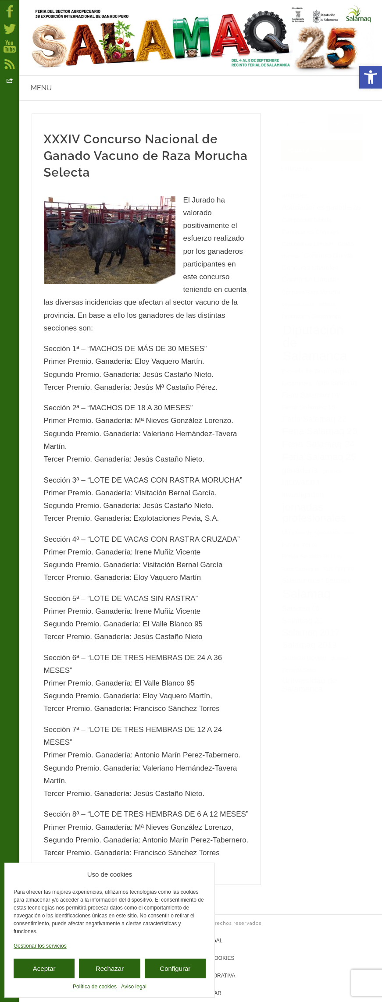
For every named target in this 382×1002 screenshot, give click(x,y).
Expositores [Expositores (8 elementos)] (296, 383)
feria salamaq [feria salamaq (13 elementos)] (336, 383)
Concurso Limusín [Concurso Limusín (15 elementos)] (310, 279)
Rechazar (110, 968)
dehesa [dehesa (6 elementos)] (327, 304)
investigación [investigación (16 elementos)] (303, 494)
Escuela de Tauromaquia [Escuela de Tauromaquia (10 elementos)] (316, 371)
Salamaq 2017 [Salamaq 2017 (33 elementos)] (310, 632)
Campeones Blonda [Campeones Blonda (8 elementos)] (306, 220)
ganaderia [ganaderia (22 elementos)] (300, 470)
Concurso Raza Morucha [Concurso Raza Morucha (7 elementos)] (311, 292)
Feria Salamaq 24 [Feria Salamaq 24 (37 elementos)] (318, 444)
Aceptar (44, 968)
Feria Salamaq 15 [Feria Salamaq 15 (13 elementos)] (309, 407)
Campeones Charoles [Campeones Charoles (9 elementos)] (310, 231)
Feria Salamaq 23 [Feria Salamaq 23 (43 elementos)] (319, 431)
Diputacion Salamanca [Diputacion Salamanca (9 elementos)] (311, 316)
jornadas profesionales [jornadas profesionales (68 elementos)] (314, 512)
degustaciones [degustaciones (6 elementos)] (298, 304)
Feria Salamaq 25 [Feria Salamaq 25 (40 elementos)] (319, 457)
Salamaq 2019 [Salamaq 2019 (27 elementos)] (309, 645)
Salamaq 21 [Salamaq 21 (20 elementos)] (302, 620)
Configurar (175, 968)
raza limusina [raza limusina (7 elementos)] (339, 569)
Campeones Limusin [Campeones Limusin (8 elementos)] (307, 244)
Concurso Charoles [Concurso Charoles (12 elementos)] (310, 267)
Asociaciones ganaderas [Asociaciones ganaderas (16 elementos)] (321, 207)
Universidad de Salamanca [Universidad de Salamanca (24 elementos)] (309, 684)
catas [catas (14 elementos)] (346, 243)
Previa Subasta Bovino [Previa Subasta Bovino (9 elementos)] (312, 556)
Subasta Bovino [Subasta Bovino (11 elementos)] (304, 657)
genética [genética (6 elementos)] (332, 471)
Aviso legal (133, 987)
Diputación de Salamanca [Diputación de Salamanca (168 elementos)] (315, 343)
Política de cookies (95, 987)
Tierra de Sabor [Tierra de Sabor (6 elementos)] (299, 670)
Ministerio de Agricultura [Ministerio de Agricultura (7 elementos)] (310, 532)
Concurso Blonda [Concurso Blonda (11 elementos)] (328, 255)
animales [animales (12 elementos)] (295, 195)
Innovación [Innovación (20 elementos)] (300, 482)
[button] (370, 77)
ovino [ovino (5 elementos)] (348, 532)
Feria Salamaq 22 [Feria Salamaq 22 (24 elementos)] (314, 418)
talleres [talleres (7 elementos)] (339, 658)
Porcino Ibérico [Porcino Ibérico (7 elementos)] (299, 545)
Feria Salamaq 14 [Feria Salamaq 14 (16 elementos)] (310, 395)
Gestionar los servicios (40, 946)
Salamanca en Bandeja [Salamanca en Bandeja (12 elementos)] (316, 580)
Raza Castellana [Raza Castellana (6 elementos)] (300, 569)
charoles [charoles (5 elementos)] (290, 256)
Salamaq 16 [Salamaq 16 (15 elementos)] (301, 608)
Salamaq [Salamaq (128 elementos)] (306, 593)
